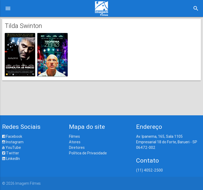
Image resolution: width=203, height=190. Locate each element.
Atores (74, 142)
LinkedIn (11, 158)
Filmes (74, 136)
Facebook (12, 136)
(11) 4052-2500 (149, 170)
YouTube (11, 147)
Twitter (10, 153)
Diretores (77, 147)
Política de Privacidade (88, 153)
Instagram (13, 142)
